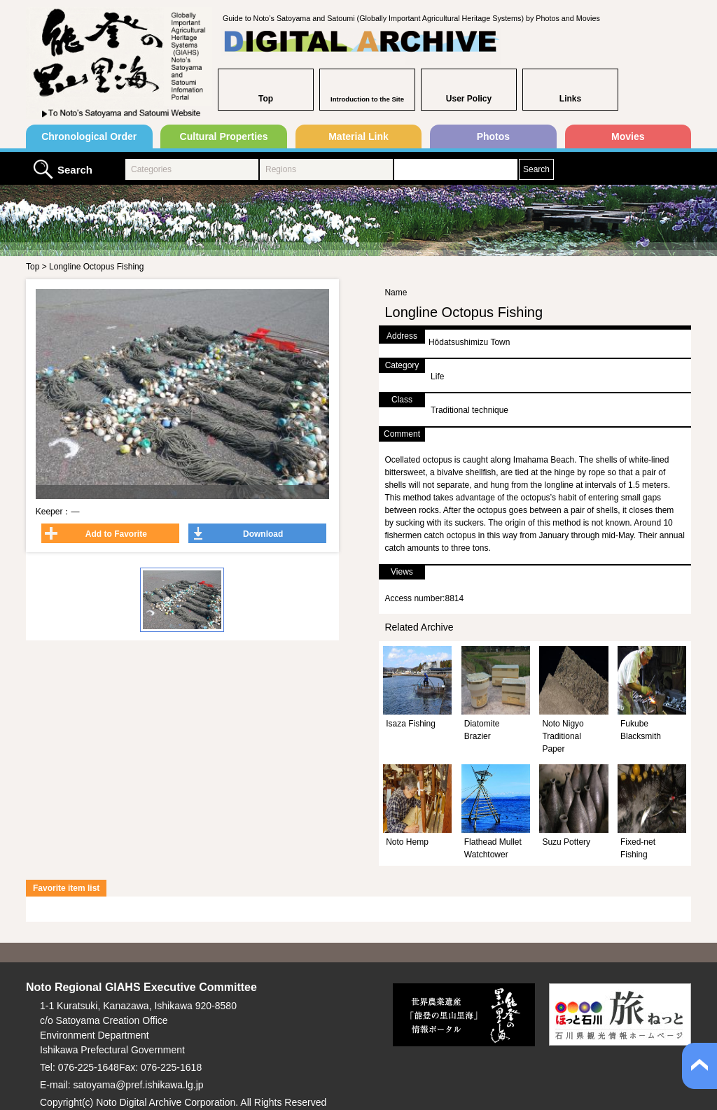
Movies (627, 136)
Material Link (358, 136)
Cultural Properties (224, 136)
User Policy (469, 99)
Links (570, 99)
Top (265, 99)
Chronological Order (89, 136)
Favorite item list (66, 888)
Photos (493, 136)
